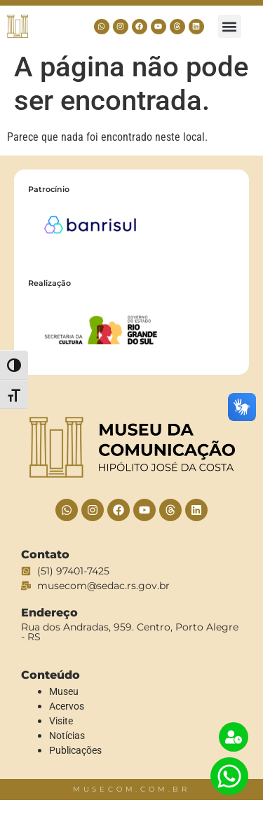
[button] (229, 26)
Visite (61, 720)
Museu (64, 691)
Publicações (75, 750)
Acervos (66, 706)
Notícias (67, 735)
